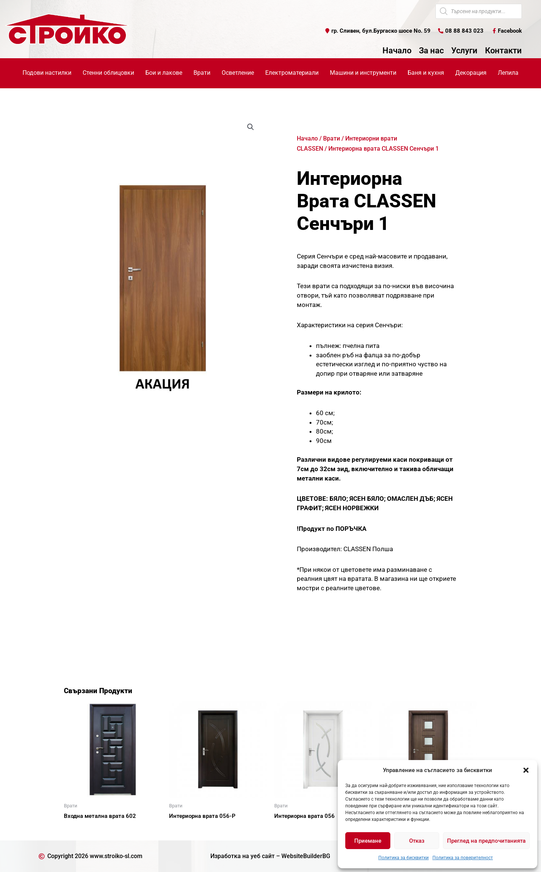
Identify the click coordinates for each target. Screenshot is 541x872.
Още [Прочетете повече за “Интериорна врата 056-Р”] (184, 829)
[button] (526, 770)
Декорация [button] (471, 72)
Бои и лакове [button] (163, 72)
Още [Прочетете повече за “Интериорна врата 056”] (289, 829)
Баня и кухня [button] (426, 72)
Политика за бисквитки (403, 857)
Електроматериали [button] (292, 72)
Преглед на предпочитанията (486, 840)
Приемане (367, 840)
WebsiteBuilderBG (305, 856)
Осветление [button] (238, 72)
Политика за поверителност (462, 857)
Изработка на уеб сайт (242, 856)
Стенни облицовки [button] (108, 72)
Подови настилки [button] (47, 72)
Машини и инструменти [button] (363, 72)
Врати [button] (201, 72)
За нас (431, 50)
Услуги (464, 50)
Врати (331, 138)
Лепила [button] (508, 72)
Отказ (417, 840)
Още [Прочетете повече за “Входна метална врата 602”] (79, 829)
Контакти (503, 50)
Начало (396, 50)
